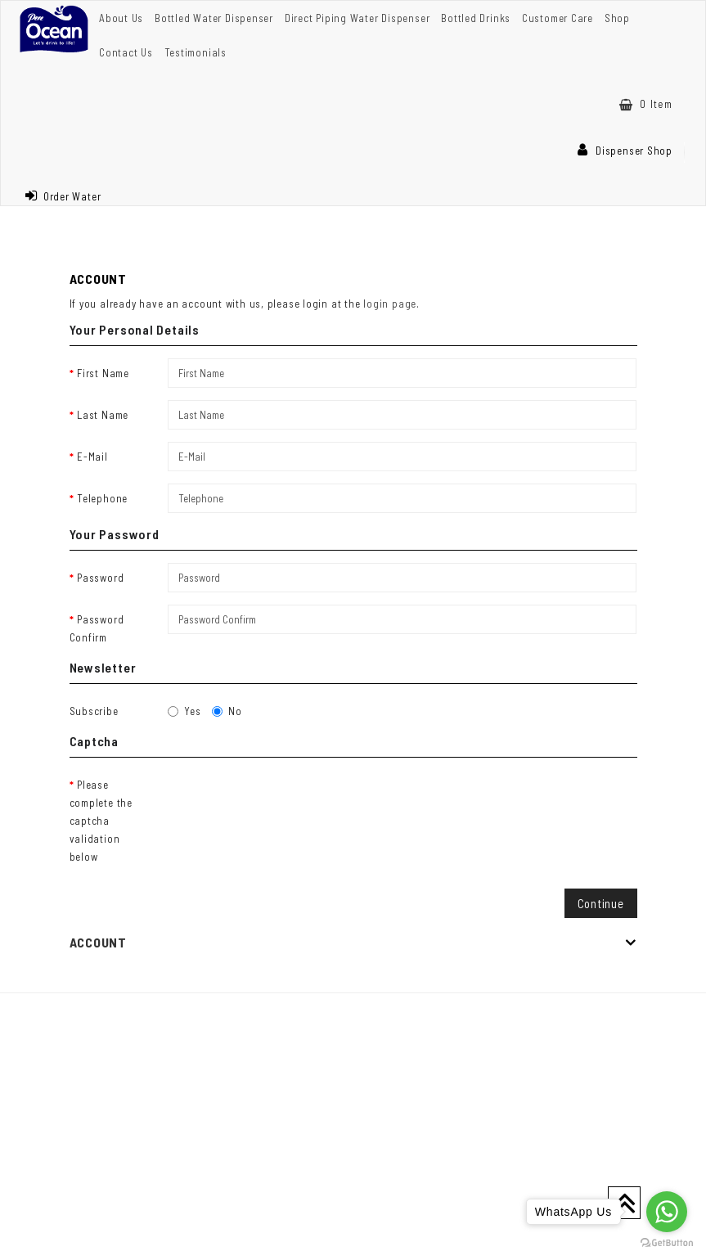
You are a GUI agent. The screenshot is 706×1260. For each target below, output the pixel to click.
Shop (617, 18)
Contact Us (126, 52)
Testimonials (195, 52)
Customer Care (557, 18)
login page (389, 303)
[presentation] (292, 802)
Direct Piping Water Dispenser (357, 18)
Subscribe (94, 711)
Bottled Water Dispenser (214, 18)
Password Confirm (97, 628)
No (227, 711)
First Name (103, 373)
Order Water (63, 196)
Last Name (102, 414)
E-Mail (92, 456)
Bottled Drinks (475, 18)
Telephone (102, 498)
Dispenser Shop (625, 150)
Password (100, 577)
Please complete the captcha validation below (101, 820)
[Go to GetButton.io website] (667, 1243)
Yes (184, 711)
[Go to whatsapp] (666, 1211)
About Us (121, 18)
